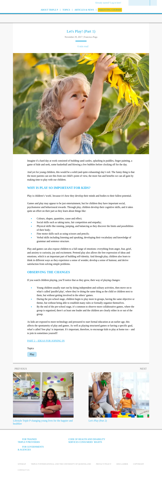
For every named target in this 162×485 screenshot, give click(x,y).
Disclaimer (122, 464)
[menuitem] (109, 3)
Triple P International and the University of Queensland (61, 464)
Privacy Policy (103, 464)
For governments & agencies (31, 448)
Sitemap (22, 464)
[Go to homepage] (10, 14)
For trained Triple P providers (29, 440)
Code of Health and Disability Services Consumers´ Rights (86, 440)
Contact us (23, 470)
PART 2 (46, 340)
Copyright (138, 464)
